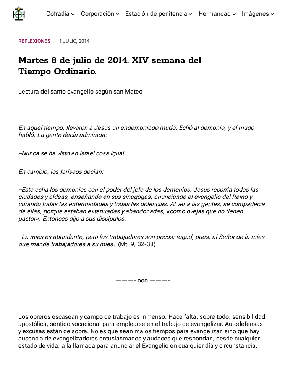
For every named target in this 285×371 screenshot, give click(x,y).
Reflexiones (34, 41)
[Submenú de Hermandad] (234, 14)
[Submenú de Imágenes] (272, 14)
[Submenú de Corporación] (118, 14)
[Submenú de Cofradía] (73, 14)
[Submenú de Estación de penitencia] (191, 14)
